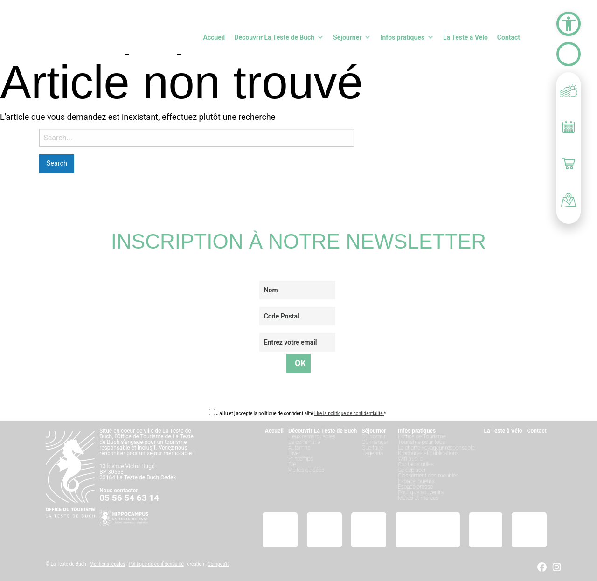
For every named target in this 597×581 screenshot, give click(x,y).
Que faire (372, 447)
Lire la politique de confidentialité (349, 413)
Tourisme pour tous (421, 442)
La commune (304, 442)
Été (292, 464)
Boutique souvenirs (421, 492)
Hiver (294, 453)
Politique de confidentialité (156, 564)
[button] (568, 24)
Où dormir (373, 436)
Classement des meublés (428, 475)
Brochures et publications (428, 453)
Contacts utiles (416, 464)
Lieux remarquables (311, 436)
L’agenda (372, 453)
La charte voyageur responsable (436, 447)
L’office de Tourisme (422, 436)
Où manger (375, 442)
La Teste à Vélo (465, 37)
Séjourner (352, 37)
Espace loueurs (416, 481)
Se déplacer (412, 470)
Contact (508, 37)
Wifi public (410, 459)
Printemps (300, 459)
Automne (299, 447)
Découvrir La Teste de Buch (279, 37)
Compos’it (218, 564)
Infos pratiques (407, 37)
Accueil (214, 37)
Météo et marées (418, 498)
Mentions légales (107, 564)
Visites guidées (306, 470)
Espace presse (415, 487)
